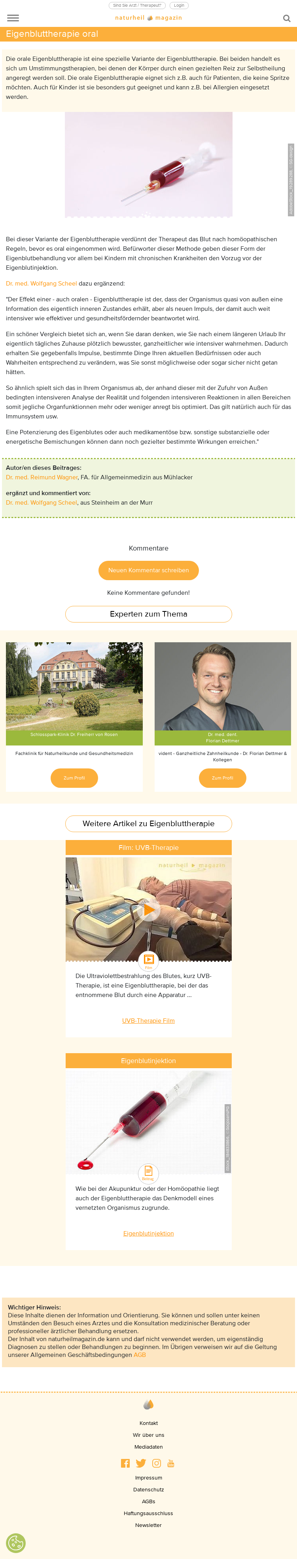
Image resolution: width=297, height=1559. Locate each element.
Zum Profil (74, 778)
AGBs (148, 1501)
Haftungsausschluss (148, 1513)
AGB (140, 1355)
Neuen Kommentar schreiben (148, 570)
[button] (125, 1463)
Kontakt (149, 1423)
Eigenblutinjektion (148, 1233)
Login (179, 5)
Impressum (148, 1477)
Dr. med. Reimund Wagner (42, 477)
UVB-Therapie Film (148, 1021)
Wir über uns (149, 1435)
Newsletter (148, 1525)
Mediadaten (148, 1447)
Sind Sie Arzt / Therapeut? (137, 5)
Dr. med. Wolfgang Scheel (41, 284)
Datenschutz (148, 1489)
